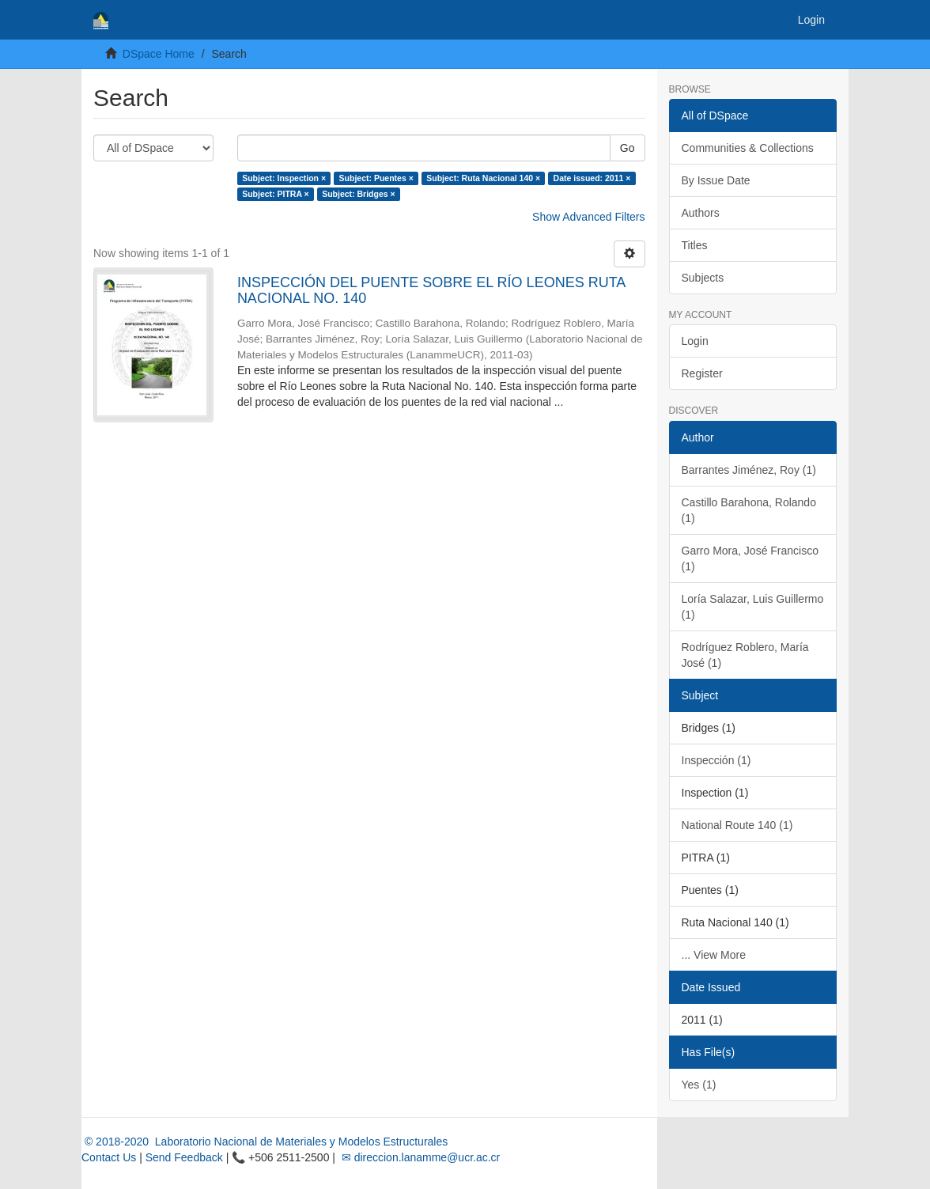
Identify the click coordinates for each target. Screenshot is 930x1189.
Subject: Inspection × (284, 178)
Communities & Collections (748, 148)
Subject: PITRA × (275, 194)
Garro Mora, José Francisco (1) (750, 558)
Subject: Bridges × (358, 194)
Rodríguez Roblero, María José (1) (745, 655)
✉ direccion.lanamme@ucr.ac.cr (419, 1157)
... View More (714, 955)
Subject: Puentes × (376, 178)
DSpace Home (159, 53)
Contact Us (108, 1157)
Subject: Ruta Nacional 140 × (483, 178)
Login (695, 341)
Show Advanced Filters (588, 216)
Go (627, 148)
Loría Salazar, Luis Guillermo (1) (753, 607)
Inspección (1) (716, 760)
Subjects (703, 277)
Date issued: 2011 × (592, 178)
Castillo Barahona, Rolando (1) (749, 510)
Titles (695, 245)
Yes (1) (699, 1084)
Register (702, 373)
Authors (701, 212)
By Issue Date (716, 180)
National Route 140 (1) (737, 825)
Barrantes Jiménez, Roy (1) (749, 470)
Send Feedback (184, 1157)
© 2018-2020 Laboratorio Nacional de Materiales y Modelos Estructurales (264, 1141)
